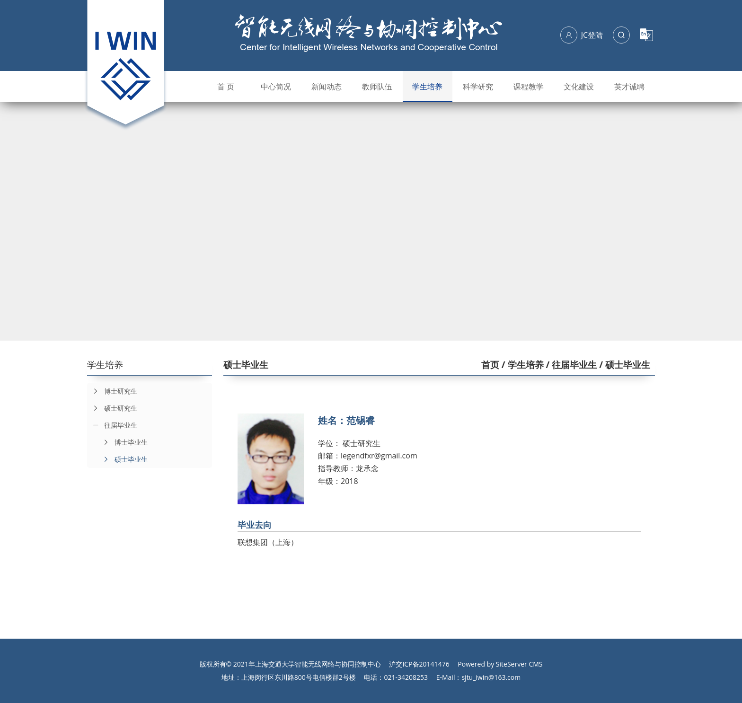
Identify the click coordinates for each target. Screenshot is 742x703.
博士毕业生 (122, 442)
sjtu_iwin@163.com (491, 677)
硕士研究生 (112, 408)
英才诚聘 (629, 86)
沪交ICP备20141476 (419, 663)
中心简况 (276, 86)
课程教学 (528, 86)
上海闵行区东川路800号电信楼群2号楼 (298, 677)
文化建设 (579, 86)
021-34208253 (406, 677)
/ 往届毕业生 (570, 365)
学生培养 (427, 86)
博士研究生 (112, 391)
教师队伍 (377, 86)
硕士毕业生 (122, 459)
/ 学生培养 (521, 365)
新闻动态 (326, 86)
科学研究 (478, 86)
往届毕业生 (120, 425)
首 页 (225, 86)
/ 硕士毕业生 (623, 365)
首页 (490, 365)
